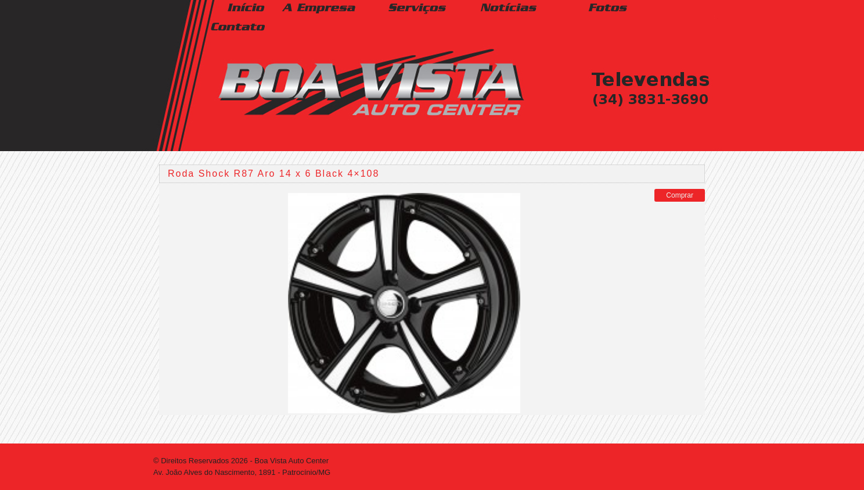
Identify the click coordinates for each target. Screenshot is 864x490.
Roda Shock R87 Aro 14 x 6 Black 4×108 (273, 173)
